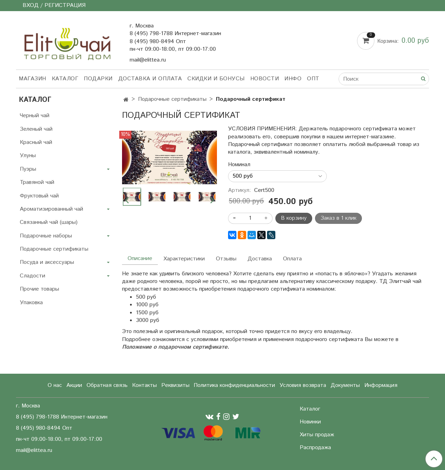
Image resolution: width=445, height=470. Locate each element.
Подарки (98, 79)
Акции (74, 385)
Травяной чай (37, 182)
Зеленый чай (36, 129)
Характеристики (184, 259)
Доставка (260, 259)
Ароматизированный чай (51, 209)
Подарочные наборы (46, 236)
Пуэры (28, 169)
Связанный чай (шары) (49, 222)
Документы (345, 385)
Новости (264, 79)
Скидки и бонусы (216, 79)
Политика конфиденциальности (234, 385)
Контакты (144, 385)
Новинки (310, 422)
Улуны (28, 156)
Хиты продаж (317, 435)
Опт (313, 79)
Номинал (239, 165)
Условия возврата (303, 385)
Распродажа (315, 448)
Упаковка (31, 303)
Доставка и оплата (150, 79)
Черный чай (34, 116)
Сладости (32, 276)
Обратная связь (107, 385)
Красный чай (36, 142)
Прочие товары (39, 289)
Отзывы (226, 259)
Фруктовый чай (39, 196)
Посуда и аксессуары (47, 262)
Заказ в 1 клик (338, 218)
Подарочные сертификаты (54, 249)
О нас (55, 385)
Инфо (292, 79)
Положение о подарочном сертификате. (175, 347)
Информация (380, 385)
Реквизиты (175, 385)
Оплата (292, 259)
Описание (140, 258)
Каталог (65, 79)
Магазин (32, 79)
